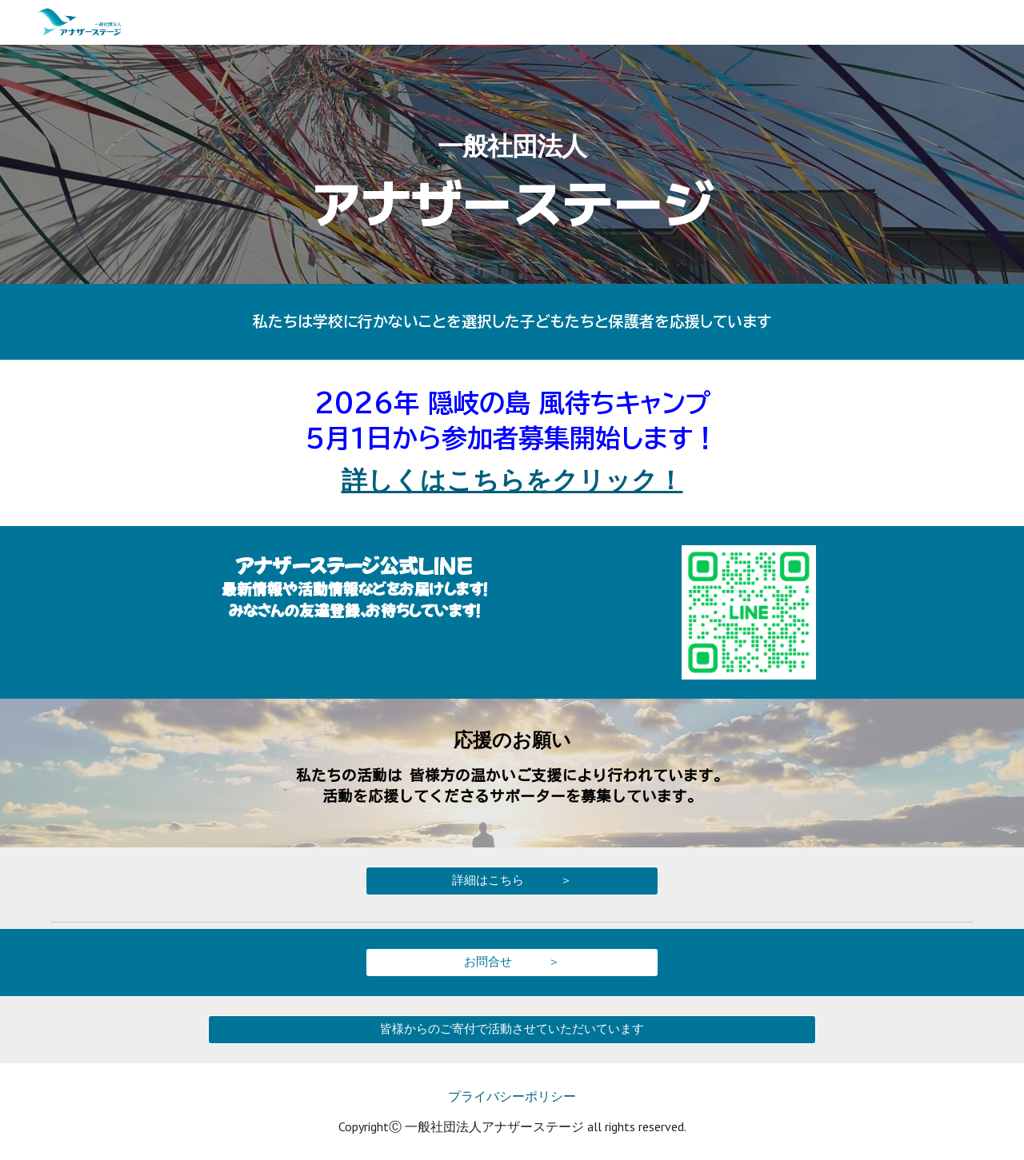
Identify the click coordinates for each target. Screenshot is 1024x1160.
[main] (512, 164)
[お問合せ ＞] (511, 962)
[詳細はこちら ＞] (511, 880)
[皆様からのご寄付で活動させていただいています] (512, 1029)
